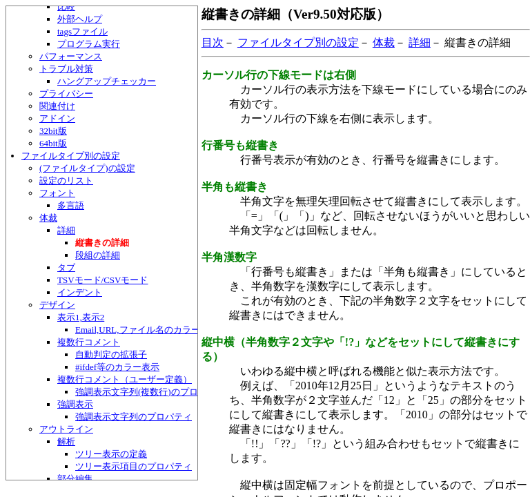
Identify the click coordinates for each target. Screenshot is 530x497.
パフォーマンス (70, 56)
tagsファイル (82, 31)
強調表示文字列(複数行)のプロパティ (150, 392)
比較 (66, 6)
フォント (57, 193)
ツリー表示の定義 (111, 454)
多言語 (70, 205)
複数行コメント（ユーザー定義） (124, 379)
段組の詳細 (97, 255)
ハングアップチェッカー (106, 81)
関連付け (57, 106)
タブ (66, 267)
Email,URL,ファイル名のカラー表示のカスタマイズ (178, 329)
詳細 (66, 230)
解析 (66, 441)
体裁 (48, 218)
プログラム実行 (88, 44)
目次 (213, 42)
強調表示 (75, 404)
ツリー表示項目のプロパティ (133, 466)
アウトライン (66, 429)
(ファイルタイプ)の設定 (87, 168)
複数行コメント (88, 342)
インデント (79, 292)
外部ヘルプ (79, 19)
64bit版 (53, 143)
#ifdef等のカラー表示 (117, 367)
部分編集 (75, 479)
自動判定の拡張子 (111, 354)
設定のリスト (66, 180)
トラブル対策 (66, 69)
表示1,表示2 (80, 317)
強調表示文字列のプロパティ (133, 416)
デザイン (57, 305)
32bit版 (53, 131)
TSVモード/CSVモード (102, 280)
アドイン (57, 118)
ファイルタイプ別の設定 (70, 155)
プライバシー (66, 93)
